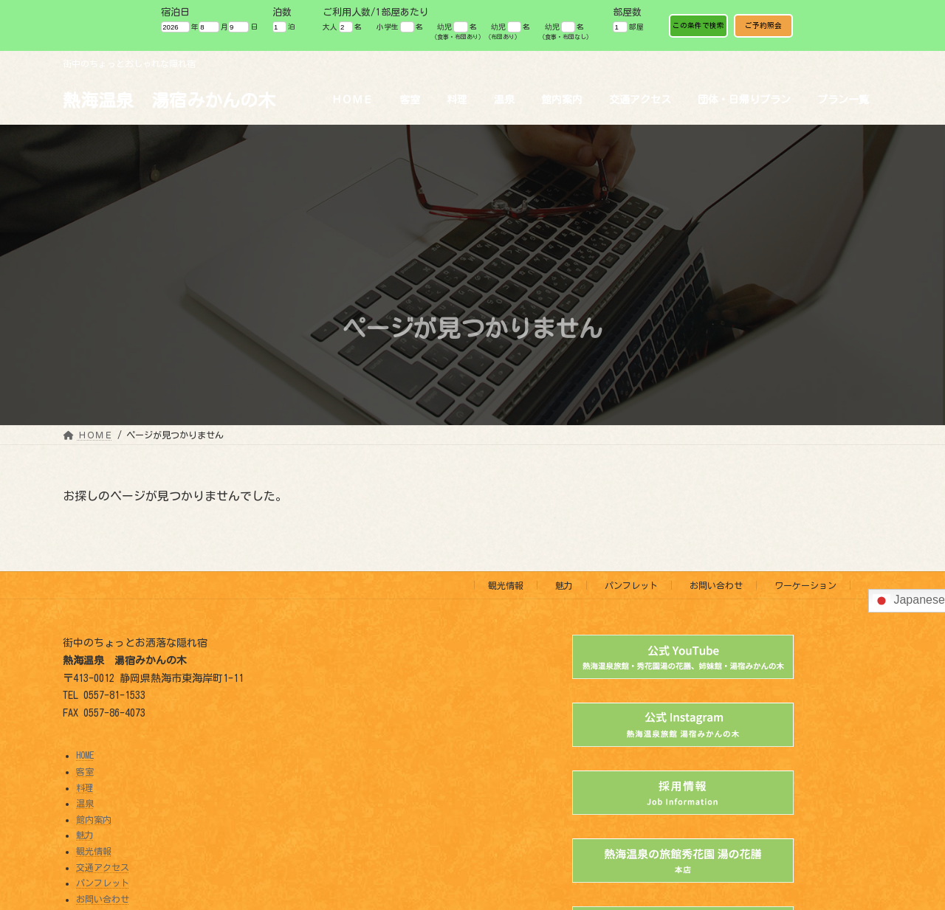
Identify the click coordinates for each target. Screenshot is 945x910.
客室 (85, 771)
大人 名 (342, 26)
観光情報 (505, 585)
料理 (85, 787)
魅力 (564, 585)
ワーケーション (805, 585)
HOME (85, 755)
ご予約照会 (763, 25)
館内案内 (93, 819)
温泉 (85, 803)
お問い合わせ (716, 585)
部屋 (628, 26)
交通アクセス (102, 867)
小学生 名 (400, 26)
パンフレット (631, 585)
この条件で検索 (698, 25)
